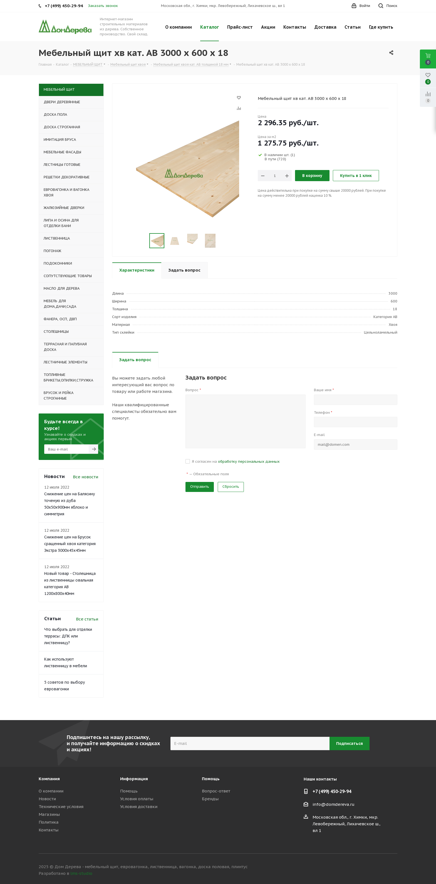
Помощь (129, 791)
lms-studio (81, 873)
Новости (47, 798)
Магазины (49, 814)
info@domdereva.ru (334, 804)
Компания (49, 778)
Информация (134, 778)
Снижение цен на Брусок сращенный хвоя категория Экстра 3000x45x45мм (70, 544)
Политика (49, 822)
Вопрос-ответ (216, 791)
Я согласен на (236, 461)
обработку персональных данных (249, 461)
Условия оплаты (136, 798)
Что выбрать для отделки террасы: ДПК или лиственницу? (68, 636)
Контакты (48, 830)
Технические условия (61, 806)
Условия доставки (138, 806)
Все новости (85, 476)
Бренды (210, 798)
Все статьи (87, 619)
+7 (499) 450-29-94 (332, 791)
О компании (51, 791)
